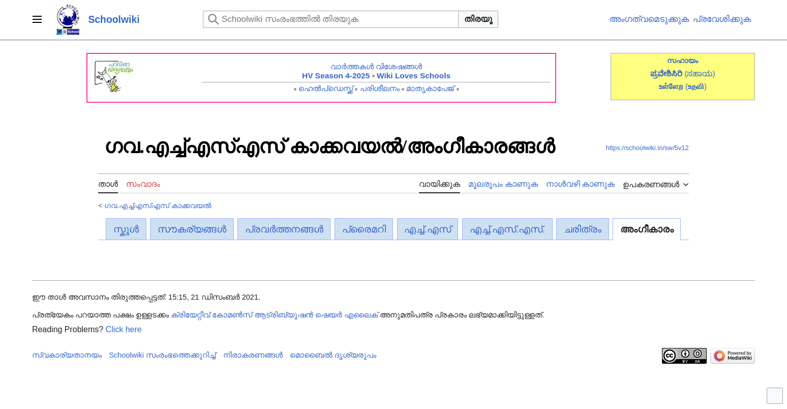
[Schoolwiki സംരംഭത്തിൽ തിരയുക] (331, 19)
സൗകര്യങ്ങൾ (192, 229)
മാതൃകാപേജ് (430, 88)
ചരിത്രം (582, 229)
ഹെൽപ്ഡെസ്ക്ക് (325, 88)
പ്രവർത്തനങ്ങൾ (284, 229)
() (696, 86)
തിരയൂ (478, 19)
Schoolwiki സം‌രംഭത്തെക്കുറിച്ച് (162, 355)
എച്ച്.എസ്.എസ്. (508, 229)
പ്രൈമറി (364, 229)
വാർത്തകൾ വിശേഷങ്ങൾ (376, 66)
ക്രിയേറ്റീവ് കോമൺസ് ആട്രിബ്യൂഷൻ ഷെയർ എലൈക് (274, 315)
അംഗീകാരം (647, 229)
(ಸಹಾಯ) (699, 73)
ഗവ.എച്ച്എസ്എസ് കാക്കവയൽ (157, 205)
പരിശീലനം (380, 88)
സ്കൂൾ (126, 229)
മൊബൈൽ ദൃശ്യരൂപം (333, 355)
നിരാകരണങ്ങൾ (253, 355)
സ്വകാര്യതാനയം (67, 355)
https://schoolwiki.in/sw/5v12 (647, 148)
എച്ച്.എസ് (427, 229)
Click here (124, 329)
